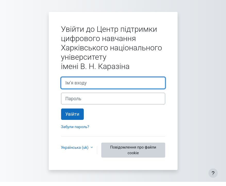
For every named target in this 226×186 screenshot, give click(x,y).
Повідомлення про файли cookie (133, 150)
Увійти (72, 114)
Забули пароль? (75, 127)
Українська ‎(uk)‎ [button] (75, 147)
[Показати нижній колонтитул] (213, 173)
